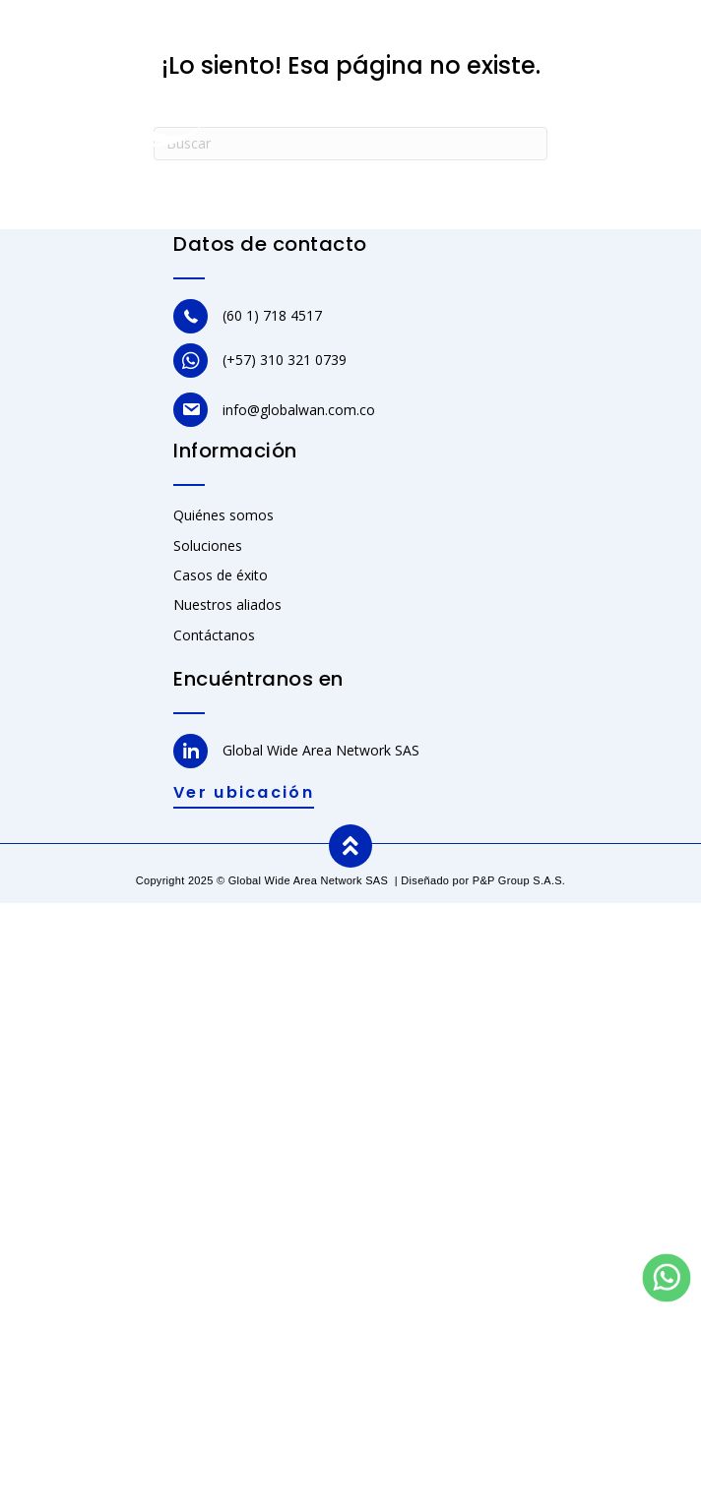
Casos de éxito (220, 575)
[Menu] (658, 65)
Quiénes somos (223, 515)
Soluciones (207, 545)
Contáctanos (214, 635)
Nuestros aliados (227, 604)
